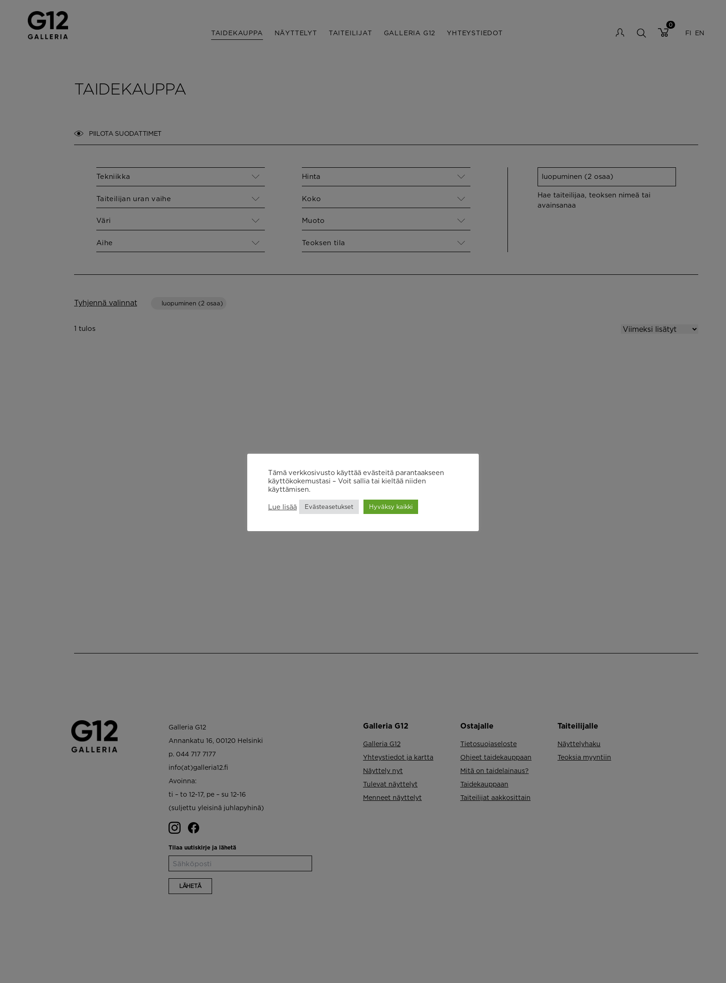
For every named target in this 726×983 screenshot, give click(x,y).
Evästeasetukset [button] (329, 506)
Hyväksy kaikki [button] (391, 506)
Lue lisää (282, 506)
